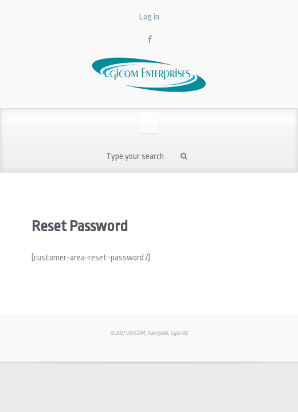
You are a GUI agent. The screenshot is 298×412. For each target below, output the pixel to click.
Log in (149, 17)
